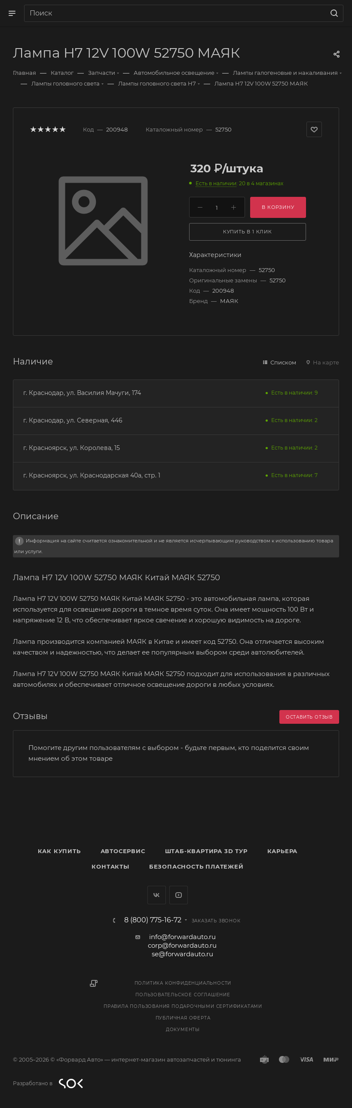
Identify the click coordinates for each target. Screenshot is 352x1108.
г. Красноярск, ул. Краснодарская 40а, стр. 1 (91, 475)
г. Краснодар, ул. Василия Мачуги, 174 (82, 393)
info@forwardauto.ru (182, 937)
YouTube (178, 895)
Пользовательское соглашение (182, 995)
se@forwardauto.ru (182, 954)
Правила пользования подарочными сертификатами (183, 1006)
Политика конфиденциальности (183, 983)
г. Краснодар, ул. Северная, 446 (72, 420)
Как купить (59, 851)
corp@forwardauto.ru (182, 945)
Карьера (282, 851)
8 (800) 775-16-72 (152, 920)
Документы (183, 1029)
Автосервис (123, 851)
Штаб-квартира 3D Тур (206, 851)
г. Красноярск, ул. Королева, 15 (71, 448)
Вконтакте (156, 895)
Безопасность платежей (196, 866)
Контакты (110, 866)
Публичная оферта (183, 1018)
